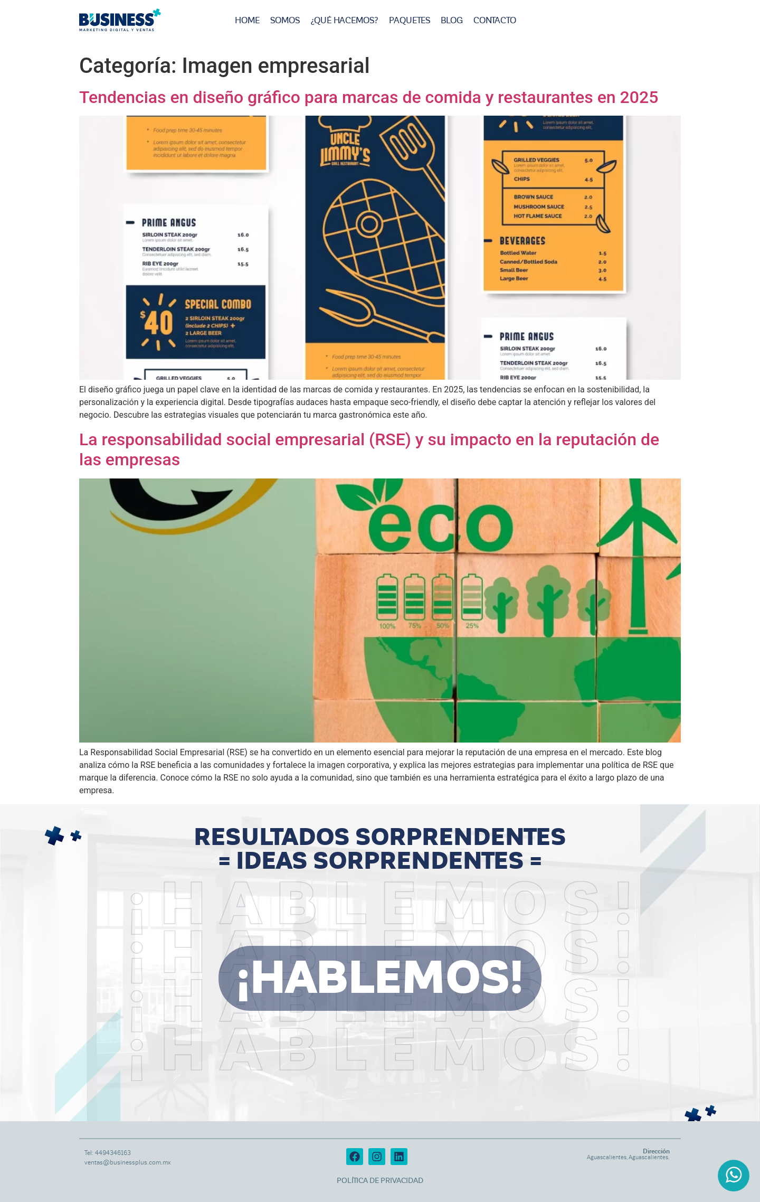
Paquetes (409, 20)
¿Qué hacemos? (344, 20)
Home (247, 20)
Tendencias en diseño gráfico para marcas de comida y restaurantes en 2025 (368, 97)
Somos (285, 20)
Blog (452, 20)
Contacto (494, 20)
